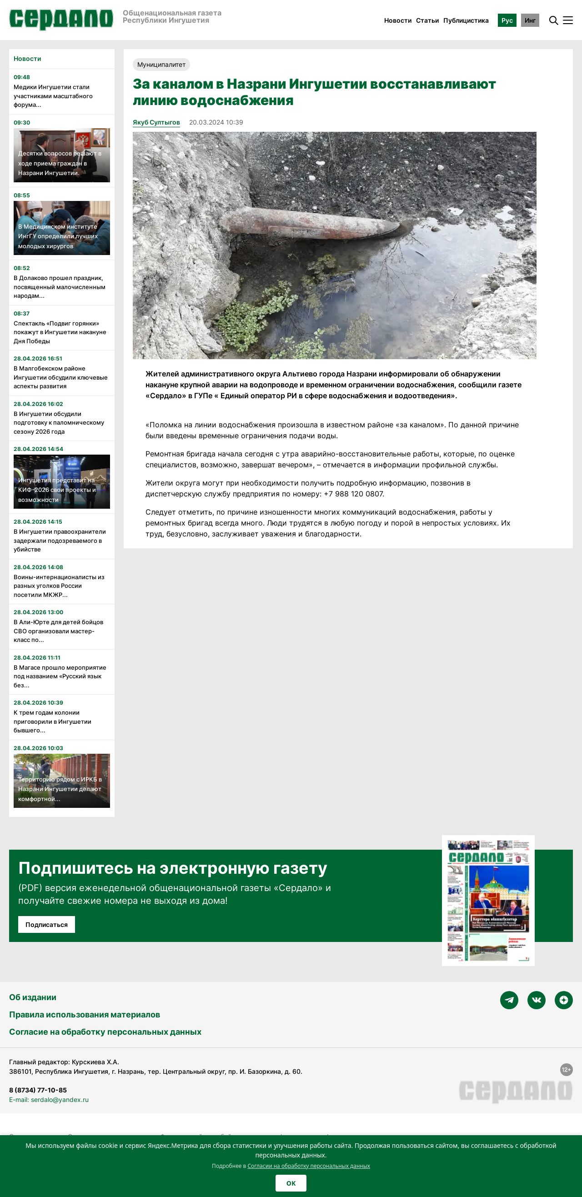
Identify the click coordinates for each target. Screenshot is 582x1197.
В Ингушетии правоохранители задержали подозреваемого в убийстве (60, 540)
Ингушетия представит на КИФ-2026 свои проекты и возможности (57, 489)
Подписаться (46, 924)
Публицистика (466, 20)
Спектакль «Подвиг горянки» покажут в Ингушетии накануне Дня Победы (60, 332)
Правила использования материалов (84, 1014)
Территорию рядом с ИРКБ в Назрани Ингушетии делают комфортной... (60, 789)
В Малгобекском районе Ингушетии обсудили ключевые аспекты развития (61, 377)
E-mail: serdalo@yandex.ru (49, 1099)
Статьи (427, 20)
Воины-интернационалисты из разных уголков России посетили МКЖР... (59, 585)
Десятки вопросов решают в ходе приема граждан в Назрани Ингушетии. (59, 163)
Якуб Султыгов (156, 122)
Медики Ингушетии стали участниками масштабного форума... (53, 95)
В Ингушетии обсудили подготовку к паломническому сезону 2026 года (59, 422)
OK (291, 1183)
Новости (397, 20)
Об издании (32, 997)
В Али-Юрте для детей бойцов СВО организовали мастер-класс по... (58, 630)
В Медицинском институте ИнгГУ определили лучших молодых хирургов (58, 236)
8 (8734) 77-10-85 (38, 1090)
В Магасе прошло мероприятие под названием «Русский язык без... (60, 676)
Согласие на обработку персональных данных (105, 1032)
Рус (507, 20)
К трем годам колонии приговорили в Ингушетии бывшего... (52, 721)
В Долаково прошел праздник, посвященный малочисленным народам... (59, 286)
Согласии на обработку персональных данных (308, 1166)
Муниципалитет (161, 64)
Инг (530, 20)
